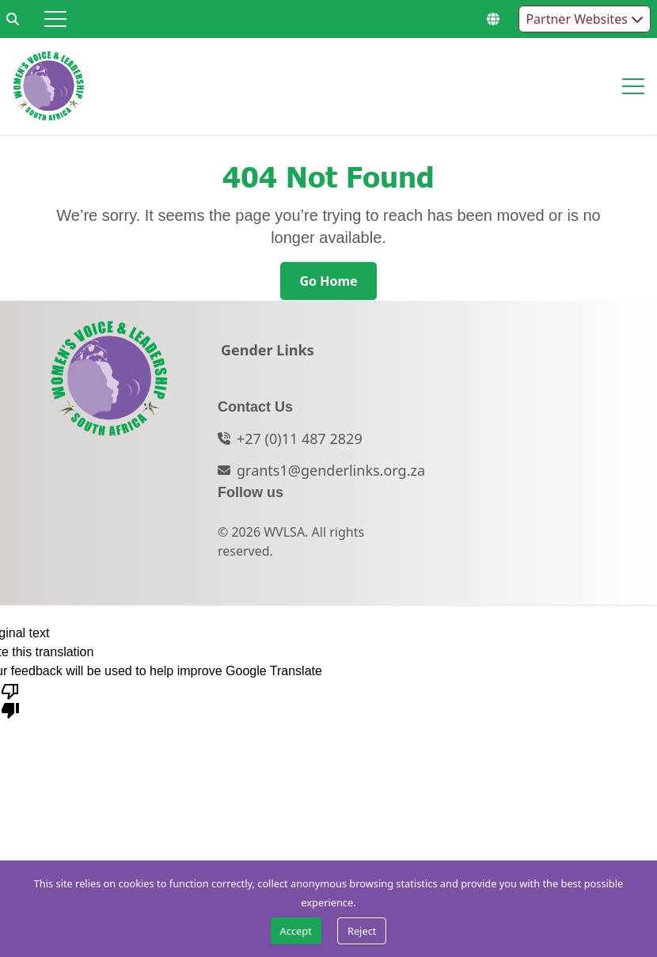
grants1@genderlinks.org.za (331, 470)
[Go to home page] (49, 86)
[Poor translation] (10, 700)
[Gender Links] (267, 354)
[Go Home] (328, 281)
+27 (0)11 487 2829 (300, 438)
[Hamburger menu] (55, 19)
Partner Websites (585, 19)
